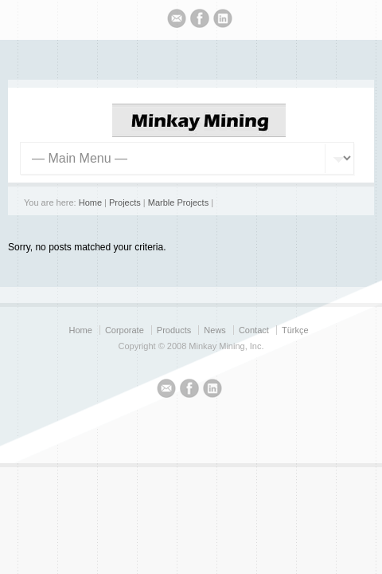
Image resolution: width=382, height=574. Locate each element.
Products (174, 330)
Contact (254, 330)
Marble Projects (178, 202)
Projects (125, 202)
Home (90, 202)
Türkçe (295, 330)
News (215, 330)
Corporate (124, 330)
